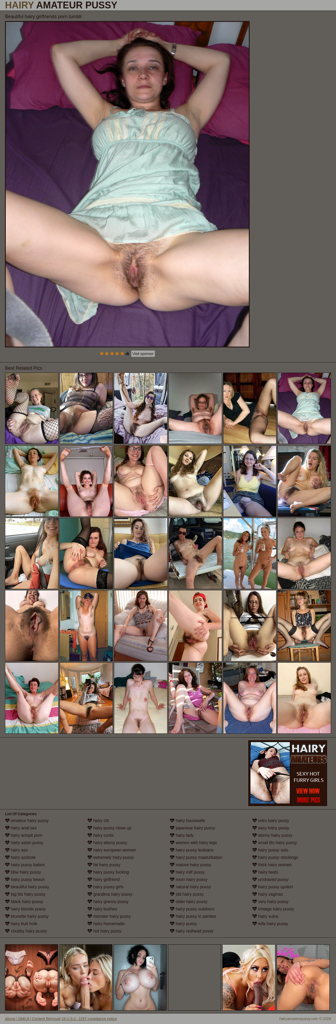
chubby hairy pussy (26, 931)
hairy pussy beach (25, 879)
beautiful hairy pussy (27, 887)
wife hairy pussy (270, 923)
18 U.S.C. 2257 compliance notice (89, 1019)
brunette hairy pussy (27, 916)
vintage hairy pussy (273, 909)
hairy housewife (187, 820)
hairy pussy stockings (275, 857)
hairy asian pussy (24, 842)
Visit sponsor (143, 354)
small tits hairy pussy (274, 842)
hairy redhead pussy (192, 931)
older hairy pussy (188, 901)
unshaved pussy (270, 879)
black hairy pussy (24, 901)
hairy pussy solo (270, 850)
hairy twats (265, 872)
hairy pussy (183, 923)
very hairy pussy (270, 901)
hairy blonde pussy (25, 909)
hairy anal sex (21, 828)
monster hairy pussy (109, 916)
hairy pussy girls (105, 887)
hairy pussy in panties (193, 916)
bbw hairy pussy (23, 872)
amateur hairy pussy (27, 820)
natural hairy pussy (190, 887)
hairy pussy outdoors (192, 909)
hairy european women (111, 850)
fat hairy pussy (103, 865)
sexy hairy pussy (270, 828)
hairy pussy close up (109, 828)
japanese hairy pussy (192, 828)
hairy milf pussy (187, 872)
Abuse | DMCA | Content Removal (32, 1019)
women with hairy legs (193, 842)
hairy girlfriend (103, 879)
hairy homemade (106, 923)
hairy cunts (100, 835)
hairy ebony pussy (107, 842)
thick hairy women (272, 865)
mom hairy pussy (188, 879)
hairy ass (16, 850)
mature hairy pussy (190, 865)
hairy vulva (265, 916)
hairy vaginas (267, 894)
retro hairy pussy (270, 820)
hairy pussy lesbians (192, 850)
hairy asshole (20, 857)
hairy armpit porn (24, 835)
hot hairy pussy (104, 931)
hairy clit (98, 820)
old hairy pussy (187, 894)
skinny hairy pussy (272, 835)
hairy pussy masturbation (196, 857)
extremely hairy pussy (110, 857)
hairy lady (182, 835)
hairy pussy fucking (108, 872)
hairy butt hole (21, 923)
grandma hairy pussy (109, 894)
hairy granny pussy (108, 901)
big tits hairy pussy (25, 894)
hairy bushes (102, 909)
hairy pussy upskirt (272, 887)
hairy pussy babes (25, 865)
